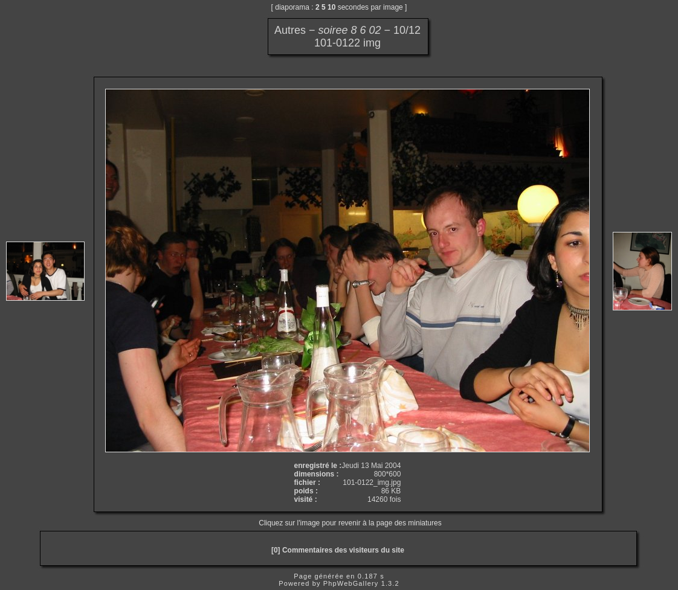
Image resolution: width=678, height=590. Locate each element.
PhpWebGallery (351, 583)
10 (331, 7)
